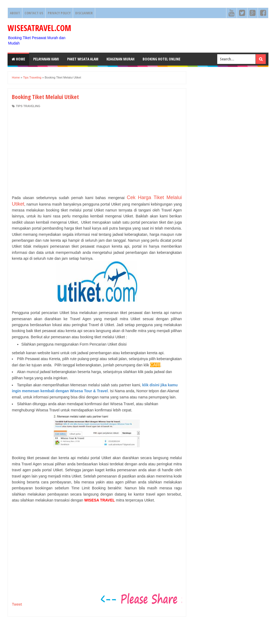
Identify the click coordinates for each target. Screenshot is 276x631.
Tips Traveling (28, 106)
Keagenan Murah (120, 59)
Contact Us (34, 13)
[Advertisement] (97, 151)
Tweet (17, 604)
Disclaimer (84, 13)
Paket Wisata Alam (82, 59)
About (15, 13)
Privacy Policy (59, 13)
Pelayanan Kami (46, 59)
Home (18, 59)
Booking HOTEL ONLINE (161, 59)
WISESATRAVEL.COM (39, 27)
